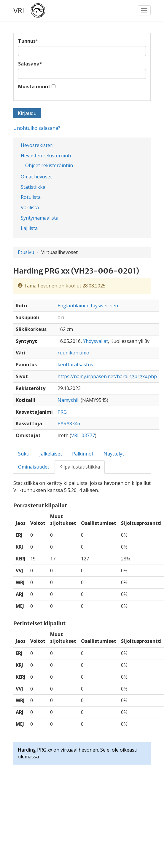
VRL (19, 10)
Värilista (30, 207)
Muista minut (34, 86)
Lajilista (29, 228)
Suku (23, 453)
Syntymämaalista (39, 218)
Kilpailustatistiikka (79, 467)
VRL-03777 (83, 435)
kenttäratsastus (75, 364)
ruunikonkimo (73, 352)
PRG (62, 412)
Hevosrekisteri (37, 145)
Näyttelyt (114, 453)
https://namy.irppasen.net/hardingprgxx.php (107, 376)
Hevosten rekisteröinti (46, 155)
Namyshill (68, 400)
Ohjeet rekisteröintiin (49, 165)
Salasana (30, 63)
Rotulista (31, 197)
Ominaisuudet (33, 467)
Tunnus (28, 41)
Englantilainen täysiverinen (88, 305)
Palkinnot (82, 453)
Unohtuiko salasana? (36, 128)
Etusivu (26, 252)
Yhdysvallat (95, 341)
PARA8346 (69, 423)
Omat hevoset (36, 176)
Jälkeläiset (50, 453)
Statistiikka (33, 187)
